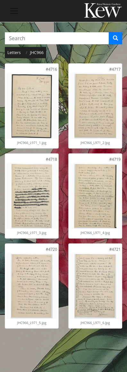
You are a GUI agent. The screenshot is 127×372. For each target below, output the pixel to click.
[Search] (115, 38)
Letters (14, 52)
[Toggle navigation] (14, 11)
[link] (51, 69)
